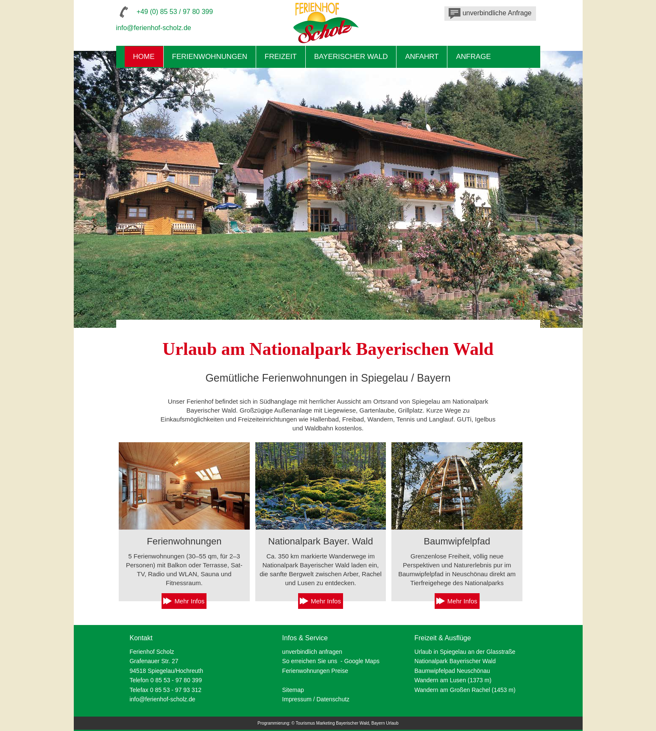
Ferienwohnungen (210, 57)
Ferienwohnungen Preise (315, 670)
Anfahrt (421, 57)
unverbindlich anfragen (312, 651)
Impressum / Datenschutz (315, 699)
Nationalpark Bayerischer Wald (455, 661)
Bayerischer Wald (351, 57)
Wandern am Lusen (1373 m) (452, 680)
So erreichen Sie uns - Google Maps (331, 661)
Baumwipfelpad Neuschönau (452, 670)
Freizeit (281, 57)
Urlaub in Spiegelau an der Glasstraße (464, 651)
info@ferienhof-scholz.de (153, 27)
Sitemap (293, 689)
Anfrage (473, 57)
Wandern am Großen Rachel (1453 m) (464, 689)
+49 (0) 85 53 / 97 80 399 (175, 11)
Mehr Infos (189, 601)
